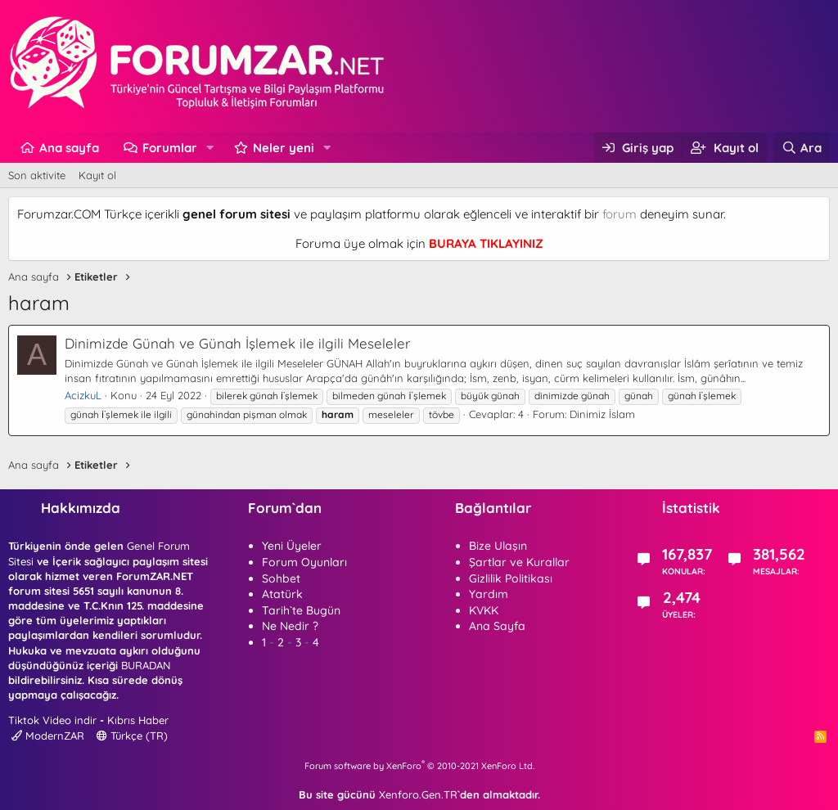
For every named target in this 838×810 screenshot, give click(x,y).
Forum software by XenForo (419, 766)
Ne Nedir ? (290, 626)
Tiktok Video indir (52, 720)
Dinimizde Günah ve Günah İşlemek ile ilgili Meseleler (238, 343)
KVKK (483, 610)
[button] (210, 148)
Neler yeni (283, 147)
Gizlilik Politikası (510, 578)
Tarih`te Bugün (301, 610)
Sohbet (281, 578)
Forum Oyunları (304, 562)
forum (619, 214)
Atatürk (282, 594)
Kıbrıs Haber (138, 720)
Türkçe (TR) (132, 735)
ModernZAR (47, 735)
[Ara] (801, 148)
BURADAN (145, 665)
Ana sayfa (69, 147)
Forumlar (169, 147)
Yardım (488, 594)
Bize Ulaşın (498, 545)
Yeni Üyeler (292, 545)
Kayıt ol (97, 175)
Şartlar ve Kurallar (519, 562)
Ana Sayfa (497, 626)
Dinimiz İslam (602, 414)
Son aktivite (36, 175)
